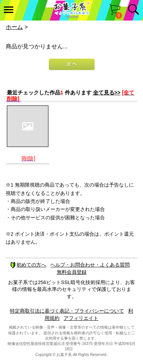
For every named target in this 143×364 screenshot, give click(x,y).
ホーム (14, 27)
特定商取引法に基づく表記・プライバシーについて (67, 311)
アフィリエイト (81, 318)
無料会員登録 (72, 272)
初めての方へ (28, 265)
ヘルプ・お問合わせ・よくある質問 (90, 265)
